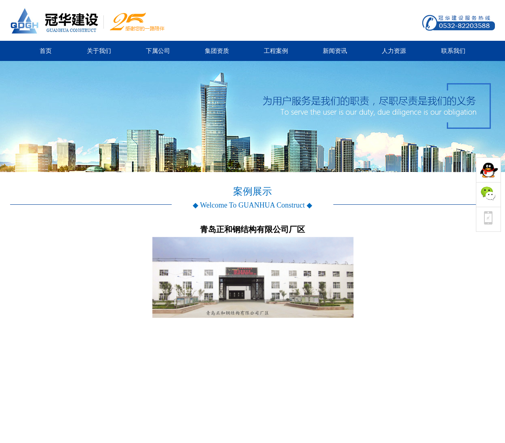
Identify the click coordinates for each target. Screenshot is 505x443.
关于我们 (99, 50)
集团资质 (217, 50)
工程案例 (276, 50)
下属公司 (158, 50)
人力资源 (394, 50)
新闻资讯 (335, 50)
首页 (46, 50)
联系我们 (453, 50)
